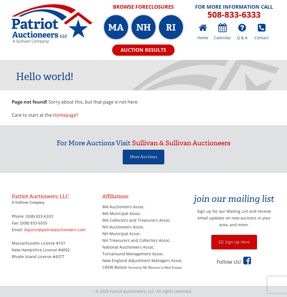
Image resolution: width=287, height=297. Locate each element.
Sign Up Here (237, 242)
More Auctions (143, 157)
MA (116, 27)
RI (171, 27)
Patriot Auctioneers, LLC (52, 24)
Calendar (222, 37)
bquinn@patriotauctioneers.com (54, 229)
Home (202, 37)
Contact (261, 37)
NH (143, 27)
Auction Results (143, 49)
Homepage (64, 115)
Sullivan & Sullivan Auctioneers (181, 143)
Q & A (242, 37)
